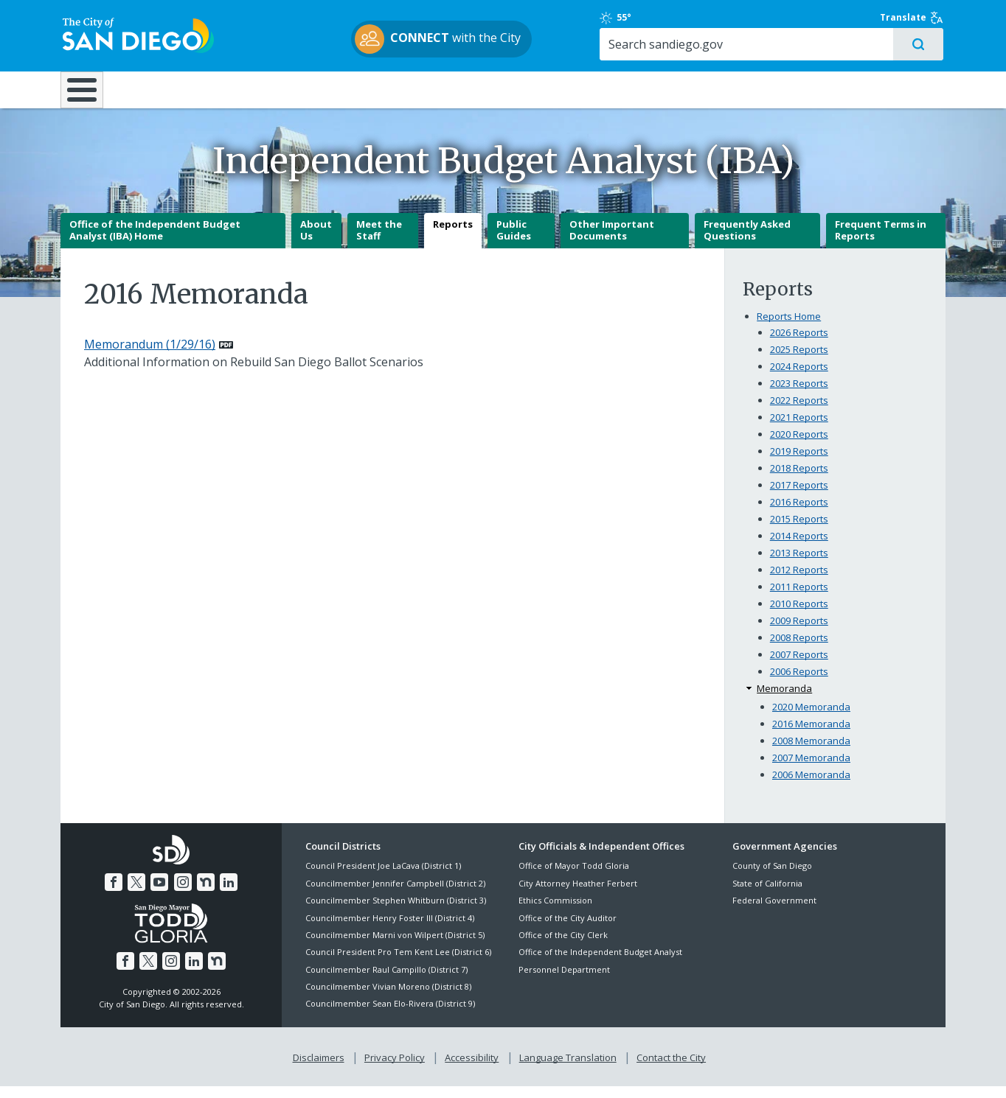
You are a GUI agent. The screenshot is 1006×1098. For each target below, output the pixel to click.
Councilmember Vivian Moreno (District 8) (388, 998)
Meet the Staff (379, 242)
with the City (500, 40)
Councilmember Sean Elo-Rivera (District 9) (390, 1015)
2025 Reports (799, 361)
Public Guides (513, 242)
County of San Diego (772, 878)
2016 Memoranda (811, 735)
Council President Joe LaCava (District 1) (383, 878)
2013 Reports (799, 564)
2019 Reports (799, 463)
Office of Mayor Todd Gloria (573, 878)
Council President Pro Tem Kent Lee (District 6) (398, 964)
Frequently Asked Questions (747, 242)
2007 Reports (799, 666)
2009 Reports (799, 632)
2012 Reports (799, 581)
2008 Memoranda (811, 752)
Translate (914, 18)
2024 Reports (799, 378)
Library (586, 90)
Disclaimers (318, 1069)
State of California (767, 895)
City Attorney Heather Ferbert (577, 895)
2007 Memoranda (811, 769)
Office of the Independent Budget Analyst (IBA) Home (154, 242)
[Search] (818, 45)
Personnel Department (564, 981)
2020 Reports (799, 446)
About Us (316, 242)
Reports (453, 236)
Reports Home (789, 328)
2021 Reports (799, 429)
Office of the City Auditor (567, 929)
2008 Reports (799, 649)
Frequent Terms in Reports (880, 242)
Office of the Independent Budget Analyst (600, 964)
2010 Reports (799, 615)
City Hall (871, 90)
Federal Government (774, 911)
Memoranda (784, 700)
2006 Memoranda (811, 786)
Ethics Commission (555, 911)
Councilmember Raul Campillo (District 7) (386, 981)
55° (740, 18)
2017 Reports (799, 496)
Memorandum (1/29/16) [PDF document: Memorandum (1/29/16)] (149, 357)
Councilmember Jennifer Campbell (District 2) (395, 895)
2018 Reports (799, 480)
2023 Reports (799, 395)
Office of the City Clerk (563, 946)
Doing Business (451, 90)
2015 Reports (799, 530)
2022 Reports (799, 412)
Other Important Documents (611, 242)
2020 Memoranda (811, 718)
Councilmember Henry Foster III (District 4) (389, 929)
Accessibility (472, 1069)
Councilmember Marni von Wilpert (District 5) (395, 946)
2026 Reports (799, 345)
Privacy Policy (394, 1069)
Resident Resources (318, 90)
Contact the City (671, 1069)
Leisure (185, 90)
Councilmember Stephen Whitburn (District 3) (395, 911)
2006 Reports (799, 683)
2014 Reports (799, 547)
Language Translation (568, 1069)
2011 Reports (799, 598)
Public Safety (728, 90)
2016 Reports (799, 513)
